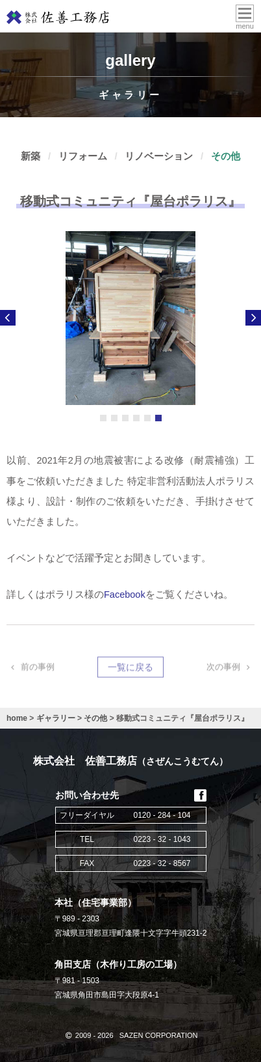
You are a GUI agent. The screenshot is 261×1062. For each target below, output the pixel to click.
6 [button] (158, 418)
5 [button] (147, 418)
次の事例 (230, 668)
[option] (130, 318)
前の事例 (30, 668)
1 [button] (103, 418)
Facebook (124, 594)
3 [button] (125, 418)
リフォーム (82, 155)
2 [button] (114, 418)
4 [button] (136, 418)
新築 (30, 155)
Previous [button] (8, 318)
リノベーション (159, 155)
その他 (225, 155)
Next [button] (253, 318)
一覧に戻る (130, 668)
